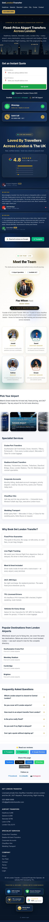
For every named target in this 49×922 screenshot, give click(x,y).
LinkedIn (29, 762)
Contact (41, 7)
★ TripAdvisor (22, 752)
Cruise (35, 7)
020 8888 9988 (8, 12)
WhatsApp (39, 762)
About (4, 856)
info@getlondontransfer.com (13, 802)
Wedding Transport (12, 510)
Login (4, 871)
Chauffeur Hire (10, 496)
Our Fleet (5, 859)
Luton (25, 7)
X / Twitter (19, 762)
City (30, 7)
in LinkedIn (23, 776)
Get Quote (24, 86)
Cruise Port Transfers (13, 445)
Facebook (9, 762)
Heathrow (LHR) (7, 813)
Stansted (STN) (7, 819)
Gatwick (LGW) (7, 816)
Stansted (19, 7)
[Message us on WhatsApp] (24, 106)
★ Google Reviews (38, 752)
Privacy (4, 868)
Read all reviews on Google (17, 239)
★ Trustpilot (38, 239)
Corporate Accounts (12, 479)
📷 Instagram (35, 776)
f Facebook (12, 776)
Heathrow (5, 7)
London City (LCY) (8, 825)
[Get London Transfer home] (12, 2)
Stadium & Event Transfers (15, 462)
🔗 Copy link (24, 766)
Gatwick (12, 7)
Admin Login (24, 917)
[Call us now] (24, 116)
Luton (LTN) (6, 822)
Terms (4, 865)
